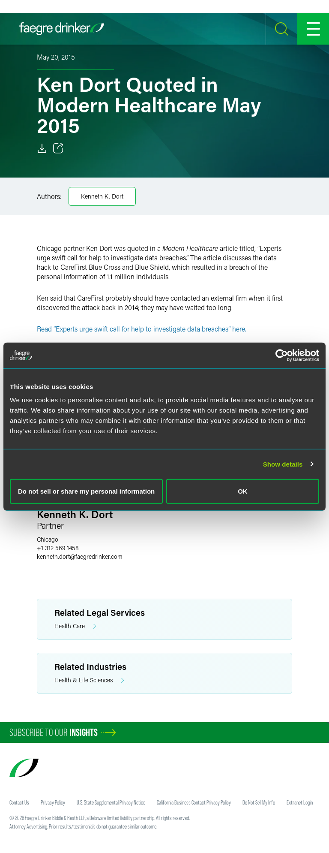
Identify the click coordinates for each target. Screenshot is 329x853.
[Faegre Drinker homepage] (61, 28)
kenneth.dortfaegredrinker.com (80, 556)
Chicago (47, 539)
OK (243, 491)
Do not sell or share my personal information (86, 491)
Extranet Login (300, 802)
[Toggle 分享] (58, 148)
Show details (283, 463)
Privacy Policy (53, 802)
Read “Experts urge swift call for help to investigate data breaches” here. (141, 328)
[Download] (42, 148)
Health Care (75, 626)
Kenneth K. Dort (102, 196)
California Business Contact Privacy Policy (194, 802)
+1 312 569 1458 (58, 548)
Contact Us (19, 802)
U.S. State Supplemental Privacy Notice (111, 802)
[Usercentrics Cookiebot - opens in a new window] (281, 355)
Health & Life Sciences (89, 680)
